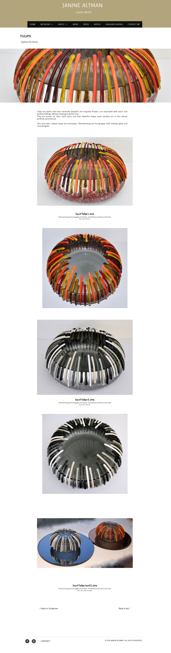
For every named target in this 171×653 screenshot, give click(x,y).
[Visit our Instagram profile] (34, 641)
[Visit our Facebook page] (27, 641)
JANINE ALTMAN (82, 5)
